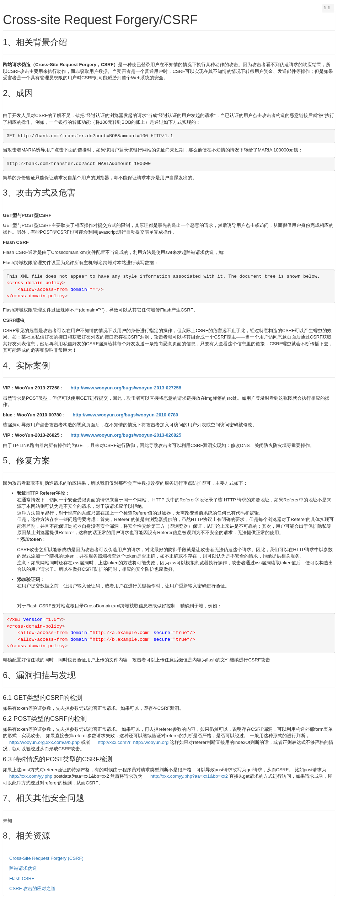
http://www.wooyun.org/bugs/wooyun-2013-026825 (125, 435)
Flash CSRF (21, 878)
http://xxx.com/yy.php (30, 776)
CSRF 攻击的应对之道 (32, 888)
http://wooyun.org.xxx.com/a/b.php (44, 742)
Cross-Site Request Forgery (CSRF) (46, 858)
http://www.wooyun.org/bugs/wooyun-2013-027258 (125, 387)
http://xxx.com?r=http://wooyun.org (133, 742)
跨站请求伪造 (23, 868)
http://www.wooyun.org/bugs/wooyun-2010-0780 (125, 414)
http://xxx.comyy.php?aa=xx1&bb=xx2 (189, 776)
